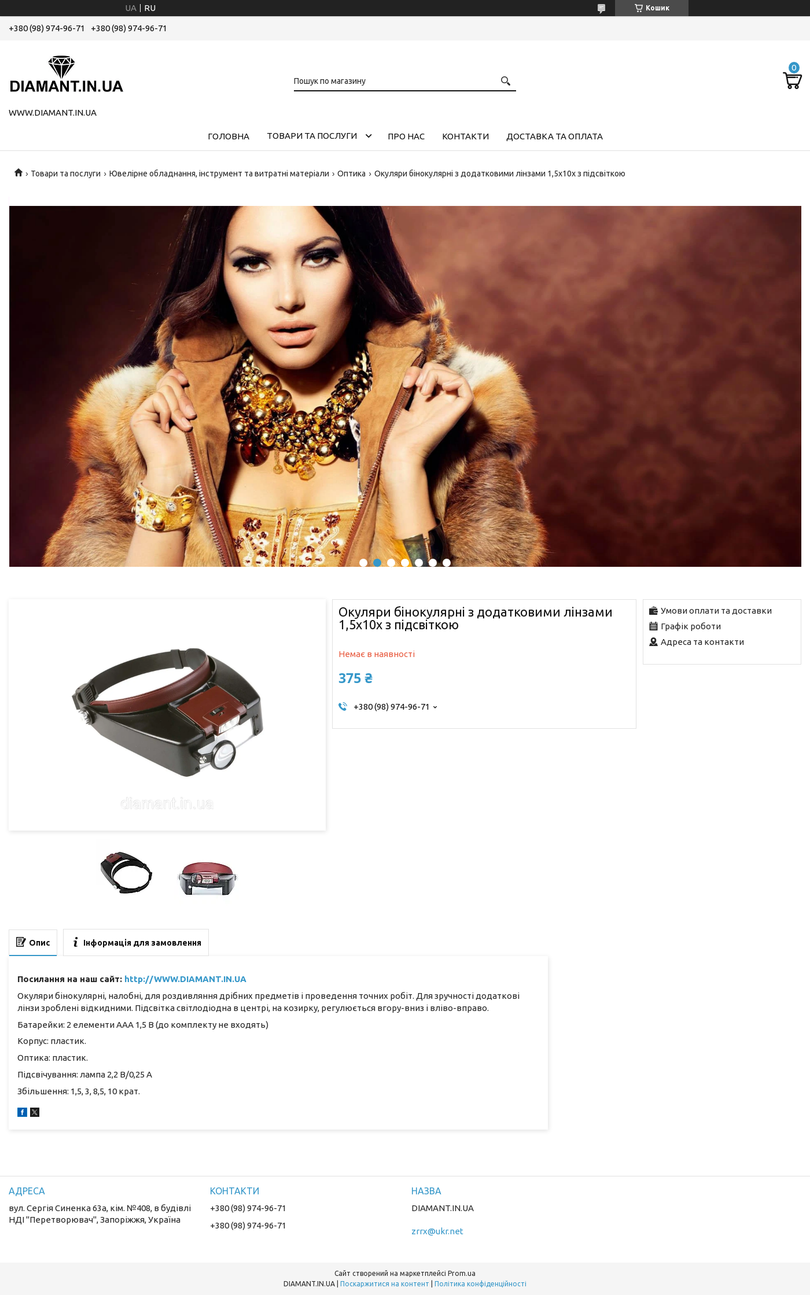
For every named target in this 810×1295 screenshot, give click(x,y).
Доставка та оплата (554, 136)
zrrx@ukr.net (437, 1231)
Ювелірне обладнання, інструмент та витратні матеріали (219, 173)
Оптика (351, 173)
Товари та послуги (312, 136)
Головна (228, 136)
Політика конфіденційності (480, 1283)
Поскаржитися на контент (384, 1283)
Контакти (465, 136)
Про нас (406, 136)
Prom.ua (462, 1273)
